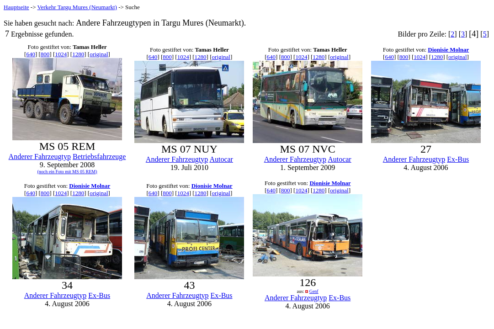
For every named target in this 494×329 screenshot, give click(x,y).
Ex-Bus (458, 159)
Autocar (221, 159)
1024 (61, 54)
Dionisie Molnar (448, 49)
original (99, 54)
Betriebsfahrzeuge (99, 156)
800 (45, 54)
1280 (78, 54)
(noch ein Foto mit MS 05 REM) (67, 171)
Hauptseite (16, 7)
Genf (314, 291)
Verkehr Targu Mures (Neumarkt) (77, 7)
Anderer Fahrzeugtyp (40, 156)
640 (30, 54)
